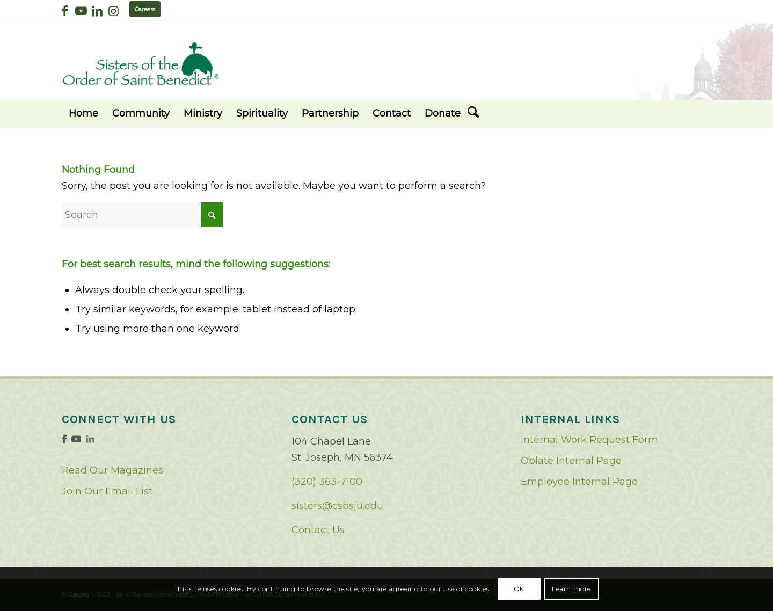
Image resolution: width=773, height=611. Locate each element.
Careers (145, 9)
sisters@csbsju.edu (337, 506)
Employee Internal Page (579, 482)
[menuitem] (83, 113)
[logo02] (141, 63)
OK (519, 589)
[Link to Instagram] (113, 11)
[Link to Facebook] (64, 11)
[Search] (473, 113)
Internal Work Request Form (589, 440)
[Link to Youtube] (81, 11)
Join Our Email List (107, 491)
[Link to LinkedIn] (97, 11)
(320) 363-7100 (326, 482)
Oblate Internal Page (571, 461)
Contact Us (318, 530)
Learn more (571, 589)
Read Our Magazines (112, 470)
